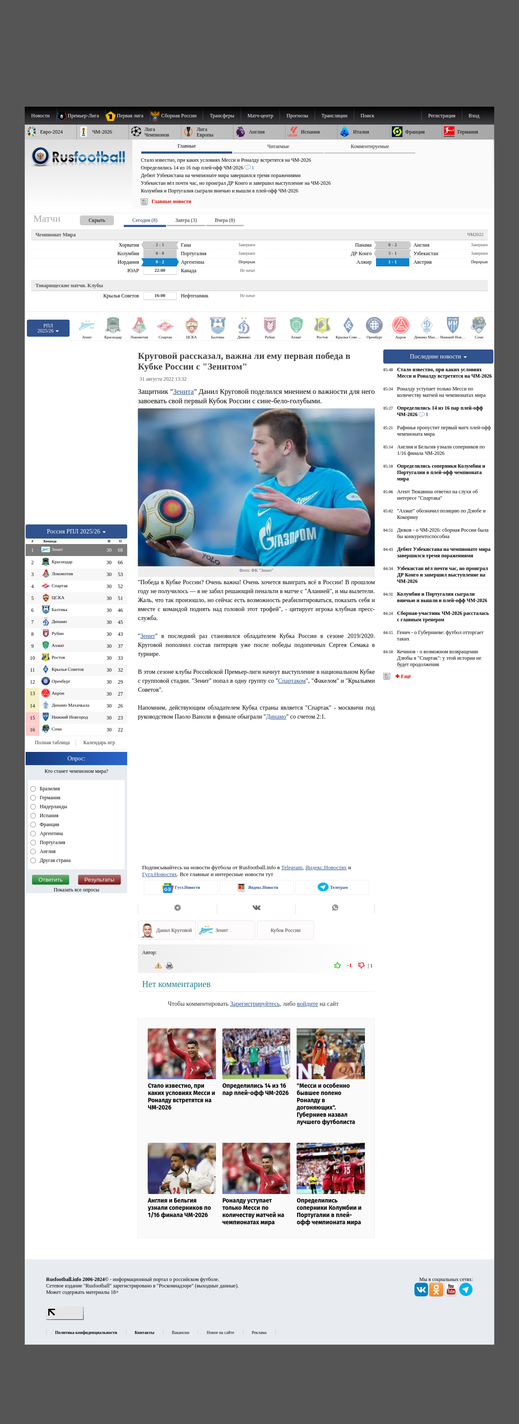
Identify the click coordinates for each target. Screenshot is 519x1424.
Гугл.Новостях (159, 874)
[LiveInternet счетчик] (65, 1318)
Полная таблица (52, 742)
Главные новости (171, 201)
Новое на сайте (220, 1332)
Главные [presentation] (187, 146)
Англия (46, 851)
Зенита (183, 391)
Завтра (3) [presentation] (186, 220)
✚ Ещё (402, 676)
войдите (307, 1003)
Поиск (367, 116)
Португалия (51, 842)
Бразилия (49, 789)
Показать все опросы (76, 890)
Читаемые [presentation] (278, 146)
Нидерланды (52, 807)
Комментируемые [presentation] (370, 146)
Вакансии (181, 1332)
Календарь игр (99, 742)
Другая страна (54, 860)
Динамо (276, 716)
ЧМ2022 (475, 234)
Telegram (292, 867)
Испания (48, 815)
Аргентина (50, 833)
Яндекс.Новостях (326, 867)
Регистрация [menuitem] (441, 116)
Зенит (147, 635)
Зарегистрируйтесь (255, 1003)
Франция (48, 824)
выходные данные (216, 1286)
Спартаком (292, 680)
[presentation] (88, 218)
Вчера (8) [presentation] (225, 220)
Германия (49, 798)
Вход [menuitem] (474, 116)
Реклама (259, 1332)
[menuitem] (176, 116)
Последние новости (438, 356)
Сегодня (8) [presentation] (144, 220)
